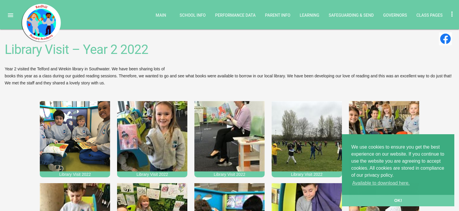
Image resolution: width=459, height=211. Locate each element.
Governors (395, 15)
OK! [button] (398, 200)
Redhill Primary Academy (41, 23)
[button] (11, 15)
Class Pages (429, 15)
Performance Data (235, 15)
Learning (309, 15)
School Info (193, 15)
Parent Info (277, 15)
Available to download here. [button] (381, 183)
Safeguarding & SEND (351, 15)
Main (161, 15)
